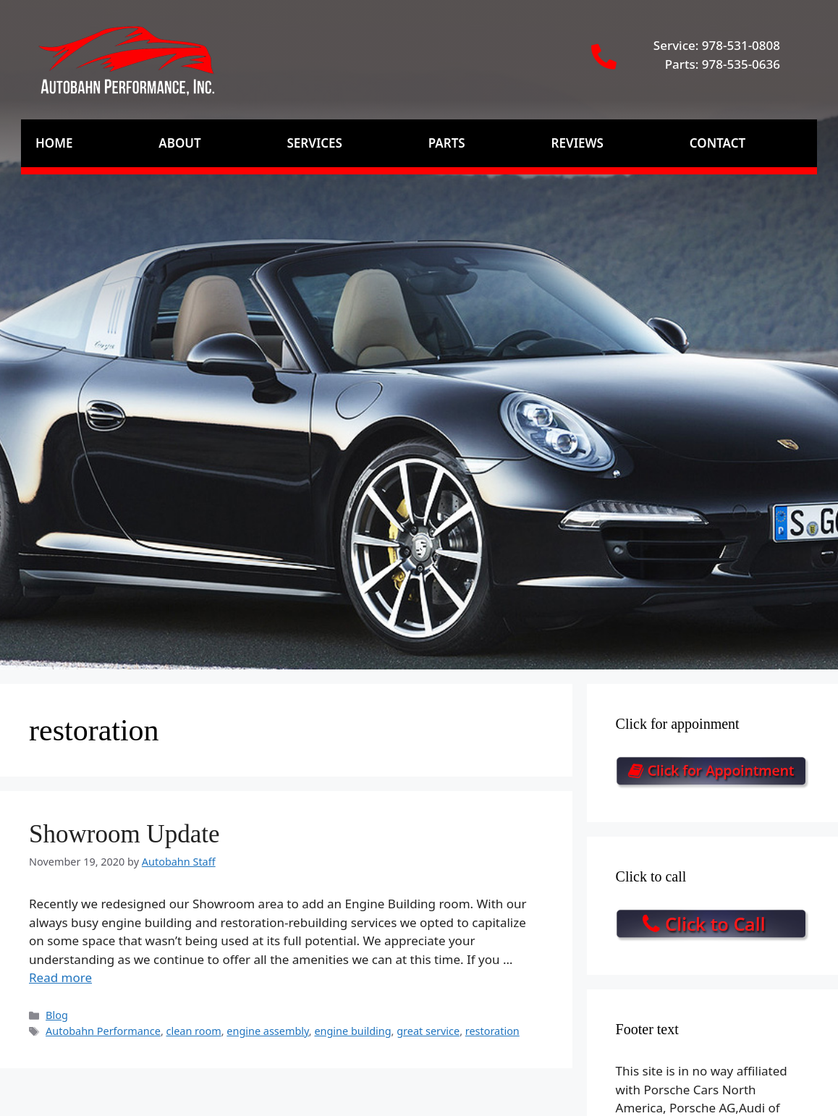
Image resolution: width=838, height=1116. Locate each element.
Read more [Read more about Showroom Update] (60, 977)
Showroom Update (124, 834)
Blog (57, 1015)
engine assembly (267, 1031)
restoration (492, 1031)
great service (428, 1031)
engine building (352, 1031)
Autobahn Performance (103, 1031)
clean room (193, 1031)
